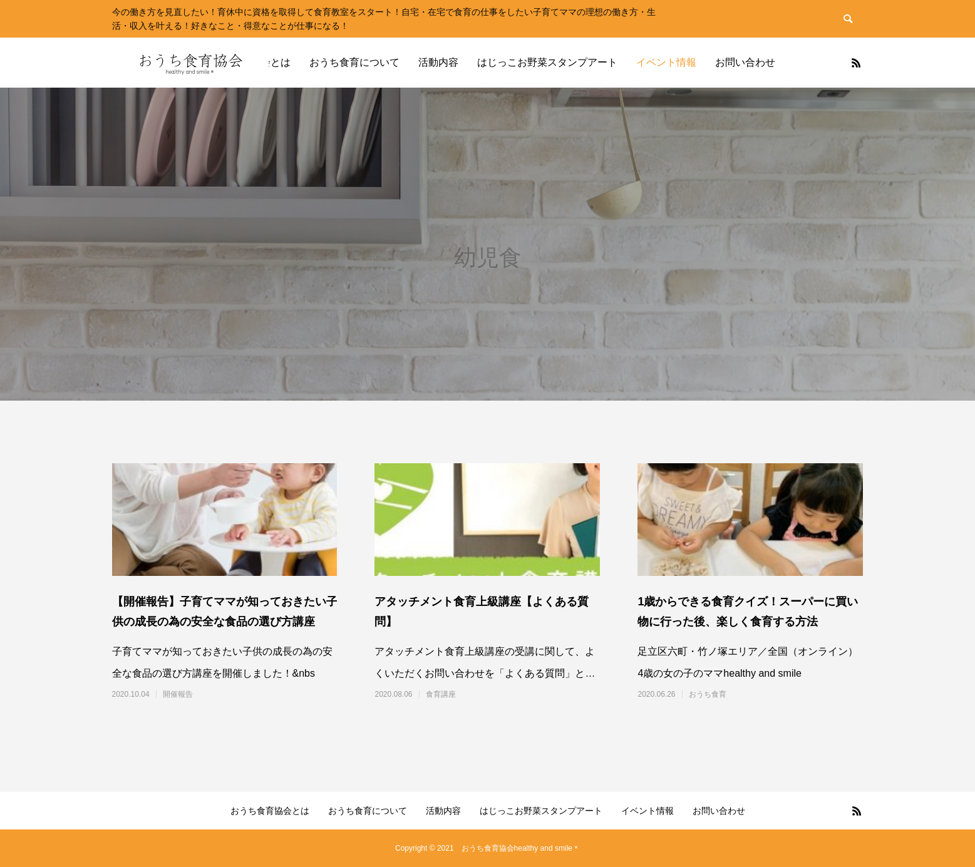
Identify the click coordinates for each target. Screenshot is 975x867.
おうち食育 (707, 694)
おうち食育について (354, 62)
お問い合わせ (745, 62)
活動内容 (438, 62)
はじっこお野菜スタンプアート (547, 62)
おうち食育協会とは (269, 811)
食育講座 (441, 694)
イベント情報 (666, 62)
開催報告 (178, 694)
